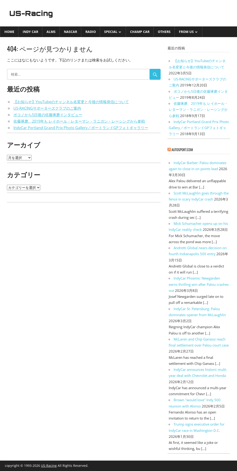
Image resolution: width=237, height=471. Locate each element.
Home (9, 31)
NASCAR (70, 31)
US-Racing (32, 13)
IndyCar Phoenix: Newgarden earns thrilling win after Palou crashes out (199, 284)
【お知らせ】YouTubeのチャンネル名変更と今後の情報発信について (71, 101)
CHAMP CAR (140, 31)
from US (186, 31)
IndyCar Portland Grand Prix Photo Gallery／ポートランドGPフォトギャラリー (80, 127)
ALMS (51, 31)
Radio (90, 31)
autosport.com (182, 149)
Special (110, 31)
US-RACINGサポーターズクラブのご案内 (47, 108)
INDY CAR (30, 31)
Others (164, 31)
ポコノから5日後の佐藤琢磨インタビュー (47, 114)
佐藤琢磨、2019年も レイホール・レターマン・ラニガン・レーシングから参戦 (79, 121)
